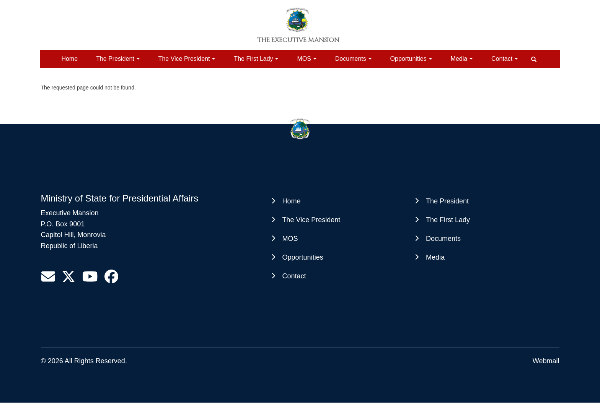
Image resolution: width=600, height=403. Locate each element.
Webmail (546, 361)
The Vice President (184, 58)
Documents (350, 58)
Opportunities (408, 58)
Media (459, 58)
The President (115, 58)
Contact (501, 58)
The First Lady (253, 58)
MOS (304, 58)
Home (69, 58)
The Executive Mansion (298, 40)
